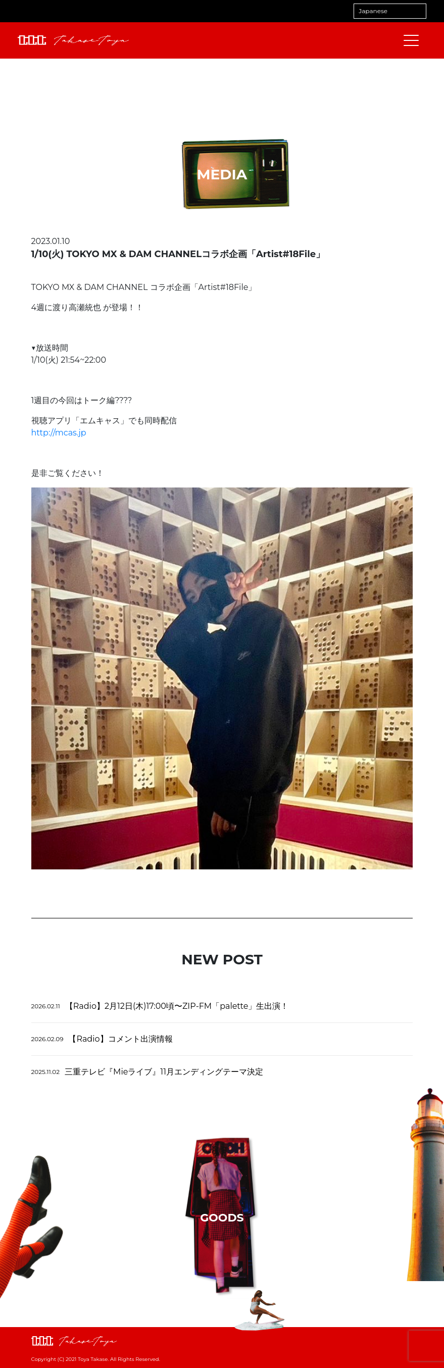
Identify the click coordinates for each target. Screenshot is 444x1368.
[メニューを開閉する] (411, 40)
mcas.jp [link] (58, 432)
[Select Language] (390, 11)
